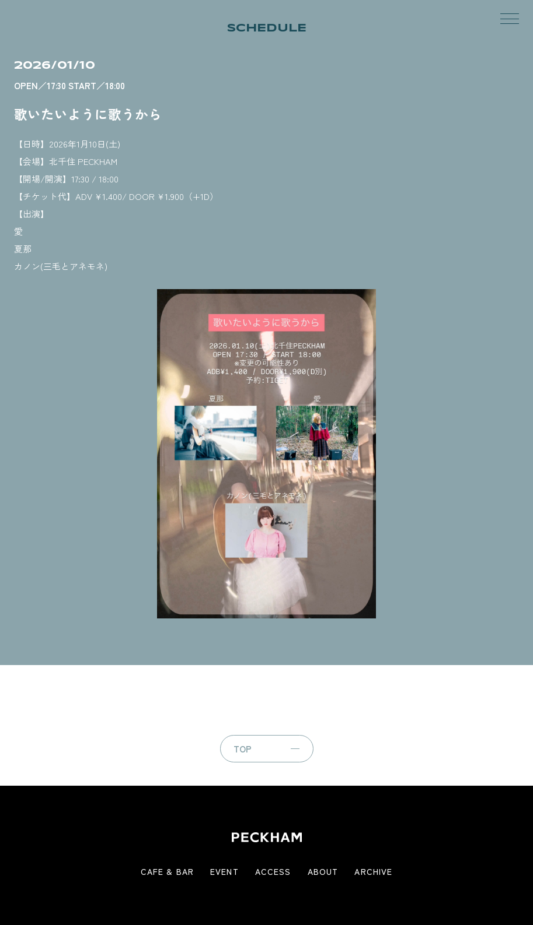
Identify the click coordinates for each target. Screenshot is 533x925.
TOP (243, 749)
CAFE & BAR (167, 871)
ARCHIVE (373, 871)
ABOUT (323, 871)
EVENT (224, 871)
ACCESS (273, 871)
